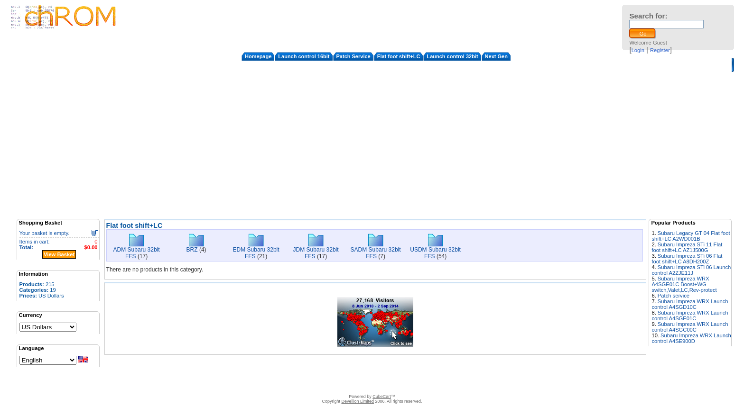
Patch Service (353, 56)
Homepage (258, 56)
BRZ (192, 249)
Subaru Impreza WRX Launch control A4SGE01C (689, 315)
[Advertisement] (375, 145)
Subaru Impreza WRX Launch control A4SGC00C (689, 327)
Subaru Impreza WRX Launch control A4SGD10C (689, 304)
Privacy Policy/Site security (439, 385)
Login (638, 50)
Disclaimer (311, 385)
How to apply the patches (373, 385)
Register (660, 50)
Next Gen (496, 56)
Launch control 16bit (303, 56)
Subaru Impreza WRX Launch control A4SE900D (691, 338)
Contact (284, 385)
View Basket (59, 254)
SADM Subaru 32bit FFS (376, 253)
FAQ (333, 385)
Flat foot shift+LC (398, 56)
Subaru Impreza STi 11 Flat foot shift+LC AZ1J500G (686, 247)
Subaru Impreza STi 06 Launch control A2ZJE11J (691, 270)
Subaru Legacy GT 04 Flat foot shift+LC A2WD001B (690, 236)
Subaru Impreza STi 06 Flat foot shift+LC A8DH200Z (686, 258)
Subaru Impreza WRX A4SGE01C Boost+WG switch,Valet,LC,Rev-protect (683, 284)
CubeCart (381, 396)
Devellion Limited (357, 401)
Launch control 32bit (452, 56)
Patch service (673, 295)
